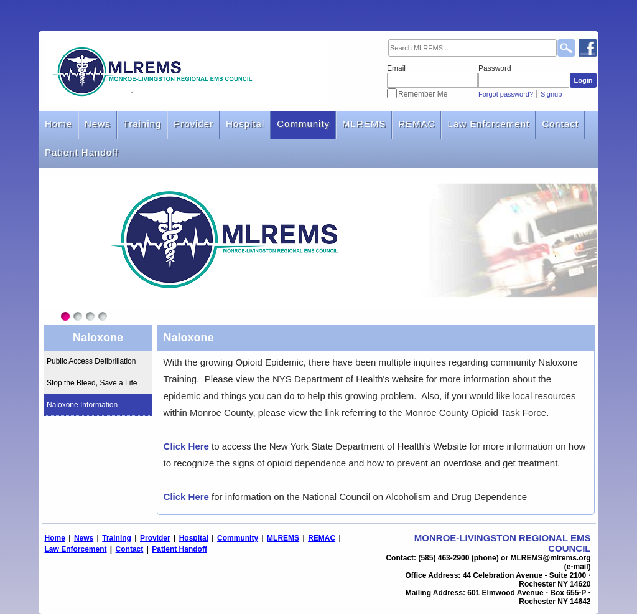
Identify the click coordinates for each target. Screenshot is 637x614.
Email (396, 68)
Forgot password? (505, 94)
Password (494, 68)
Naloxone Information (82, 404)
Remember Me (422, 94)
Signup (551, 94)
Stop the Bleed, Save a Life (92, 383)
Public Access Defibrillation (91, 361)
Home (58, 123)
